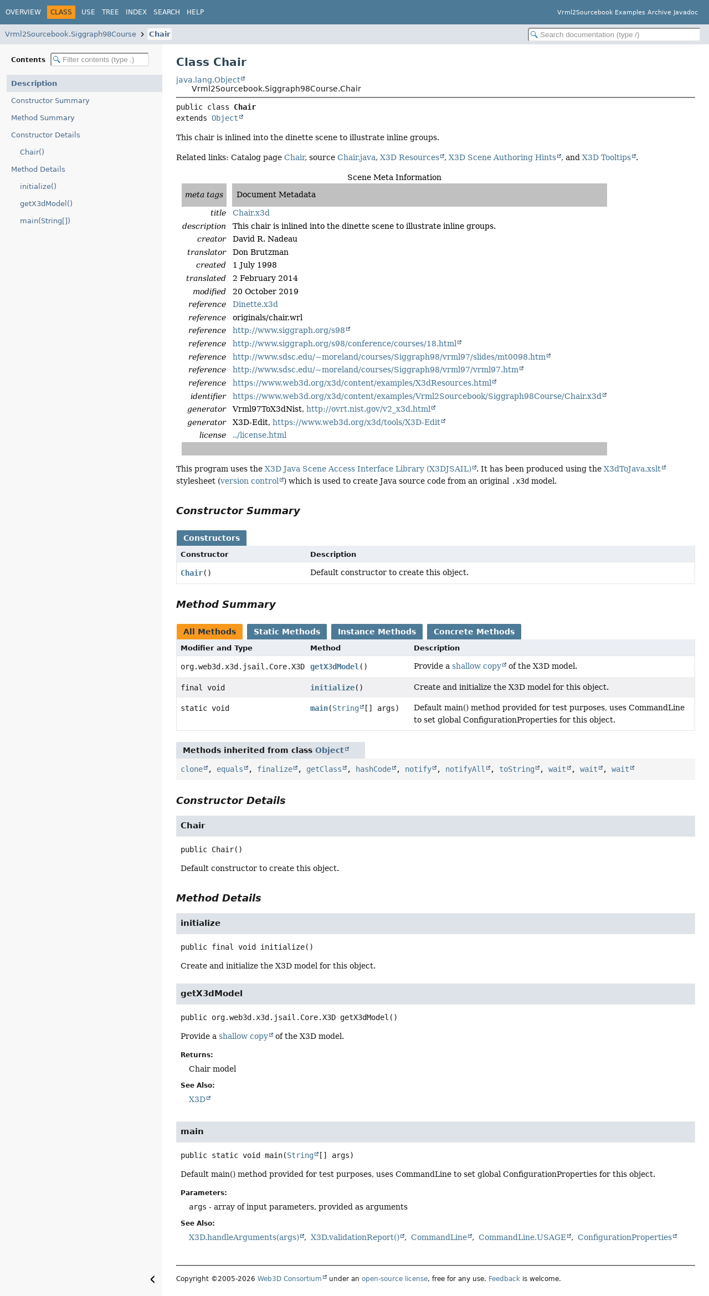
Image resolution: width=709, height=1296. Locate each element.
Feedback (504, 1279)
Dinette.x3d (255, 304)
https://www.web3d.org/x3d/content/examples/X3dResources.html (362, 382)
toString (517, 769)
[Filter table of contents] (99, 59)
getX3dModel (334, 666)
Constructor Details (45, 135)
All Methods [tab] (209, 631)
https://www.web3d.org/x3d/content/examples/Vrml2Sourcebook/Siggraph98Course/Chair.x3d (417, 396)
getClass (324, 769)
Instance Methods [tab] (377, 631)
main (319, 708)
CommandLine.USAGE (522, 1237)
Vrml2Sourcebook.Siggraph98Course (70, 34)
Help (195, 12)
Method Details (38, 169)
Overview (23, 12)
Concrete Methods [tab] (474, 631)
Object (225, 118)
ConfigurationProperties (625, 1237)
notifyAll (465, 769)
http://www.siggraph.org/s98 (289, 330)
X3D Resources (409, 157)
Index (136, 12)
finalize (274, 769)
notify (418, 769)
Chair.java (356, 157)
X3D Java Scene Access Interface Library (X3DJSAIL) (368, 468)
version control (249, 481)
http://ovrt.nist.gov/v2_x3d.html (368, 408)
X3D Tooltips (606, 157)
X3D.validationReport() (355, 1237)
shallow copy (476, 666)
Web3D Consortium (290, 1279)
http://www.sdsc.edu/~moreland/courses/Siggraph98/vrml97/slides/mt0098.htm (389, 356)
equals (230, 769)
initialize (332, 687)
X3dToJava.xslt (632, 468)
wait (557, 769)
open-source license (395, 1279)
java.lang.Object (208, 79)
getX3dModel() (46, 203)
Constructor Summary (50, 100)
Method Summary (43, 118)
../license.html (259, 435)
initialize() (38, 186)
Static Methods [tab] (287, 631)
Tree (110, 12)
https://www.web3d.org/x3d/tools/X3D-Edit (356, 422)
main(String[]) (45, 221)
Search (166, 12)
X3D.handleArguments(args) (244, 1237)
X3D (197, 1099)
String (345, 708)
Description (34, 83)
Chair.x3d (251, 212)
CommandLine (439, 1237)
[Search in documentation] (614, 35)
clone (192, 769)
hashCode (373, 769)
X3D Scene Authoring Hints (502, 157)
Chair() (32, 152)
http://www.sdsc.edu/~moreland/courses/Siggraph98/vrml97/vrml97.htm (375, 369)
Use (88, 12)
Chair (159, 34)
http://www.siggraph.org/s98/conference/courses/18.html (344, 343)
